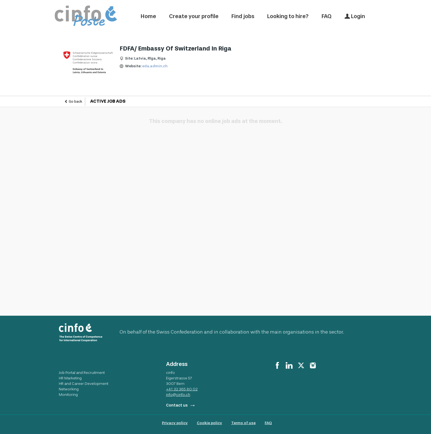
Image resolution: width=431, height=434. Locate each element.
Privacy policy (175, 423)
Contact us (177, 405)
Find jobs (242, 16)
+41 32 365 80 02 (182, 389)
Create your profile (194, 16)
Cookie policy (209, 423)
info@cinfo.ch (178, 394)
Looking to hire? (288, 16)
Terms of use (243, 423)
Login (354, 16)
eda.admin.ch (155, 66)
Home (148, 16)
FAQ (326, 16)
